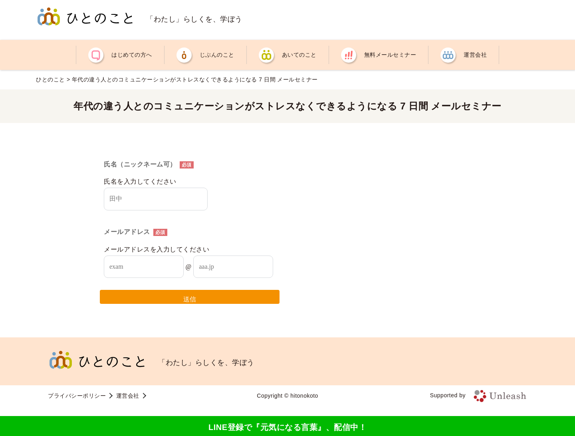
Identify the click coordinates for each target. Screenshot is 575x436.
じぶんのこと (217, 55)
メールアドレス (135, 231)
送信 (189, 299)
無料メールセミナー (390, 55)
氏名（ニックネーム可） (149, 164)
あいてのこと (299, 55)
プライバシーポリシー (77, 395)
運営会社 (475, 55)
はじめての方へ (131, 55)
